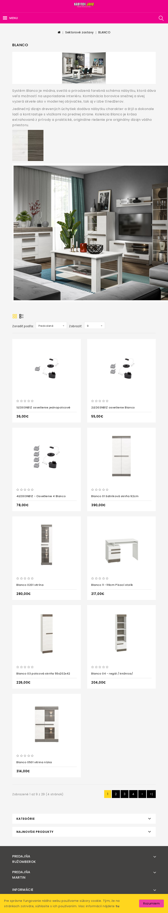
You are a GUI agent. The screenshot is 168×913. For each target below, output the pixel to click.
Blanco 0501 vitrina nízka (34, 762)
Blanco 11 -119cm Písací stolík (112, 585)
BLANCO (104, 32)
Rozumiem (151, 903)
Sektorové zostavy (79, 32)
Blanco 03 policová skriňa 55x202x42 (43, 674)
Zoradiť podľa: (23, 326)
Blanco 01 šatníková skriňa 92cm (115, 496)
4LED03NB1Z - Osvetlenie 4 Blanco (41, 496)
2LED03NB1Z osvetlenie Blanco (113, 407)
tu (117, 906)
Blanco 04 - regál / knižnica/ (112, 674)
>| (151, 794)
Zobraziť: (75, 326)
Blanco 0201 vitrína (29, 585)
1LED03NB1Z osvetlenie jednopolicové (43, 407)
